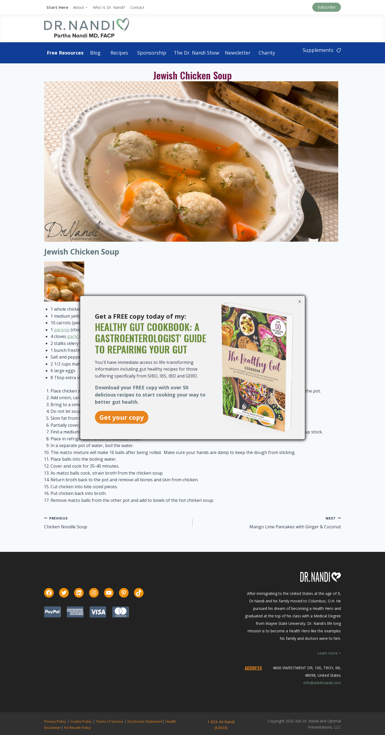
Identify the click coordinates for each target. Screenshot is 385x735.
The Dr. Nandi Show (196, 52)
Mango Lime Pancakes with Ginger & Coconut (295, 527)
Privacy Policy (55, 721)
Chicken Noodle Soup (65, 527)
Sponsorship (151, 52)
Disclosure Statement (145, 721)
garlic (72, 336)
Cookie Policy (81, 721)
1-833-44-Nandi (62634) (220, 724)
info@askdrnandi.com (322, 682)
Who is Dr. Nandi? (109, 7)
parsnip (62, 330)
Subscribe (327, 7)
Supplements (322, 50)
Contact (137, 7)
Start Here (57, 7)
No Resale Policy (77, 727)
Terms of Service (109, 721)
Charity (267, 52)
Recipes (119, 52)
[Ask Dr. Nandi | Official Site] (86, 28)
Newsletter (238, 52)
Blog (95, 52)
